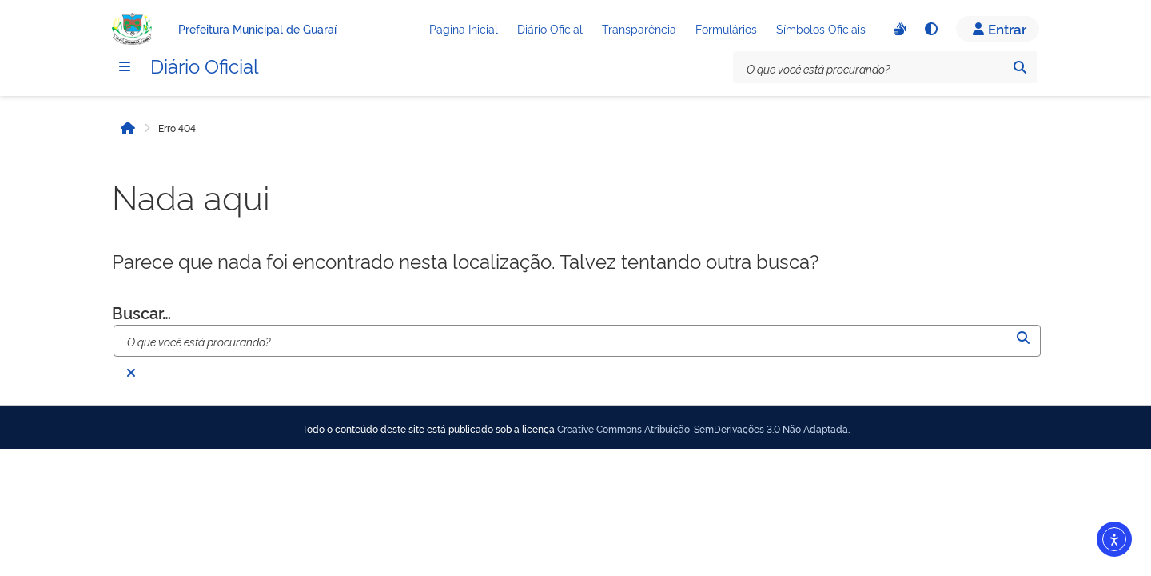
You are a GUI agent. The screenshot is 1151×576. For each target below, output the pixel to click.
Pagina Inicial (463, 28)
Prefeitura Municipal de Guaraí (257, 28)
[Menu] (124, 66)
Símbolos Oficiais (821, 28)
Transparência (639, 28)
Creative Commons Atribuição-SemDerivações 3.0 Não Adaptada (702, 428)
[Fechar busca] (131, 373)
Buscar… (141, 312)
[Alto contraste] (930, 29)
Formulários (726, 28)
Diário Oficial (550, 28)
